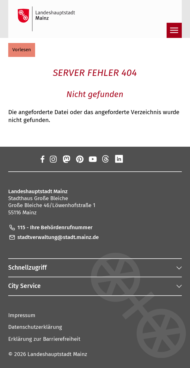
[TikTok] (145, 158)
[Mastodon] (66, 158)
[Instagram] (53, 158)
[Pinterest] (79, 158)
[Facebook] (42, 158)
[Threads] (106, 158)
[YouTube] (92, 158)
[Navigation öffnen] (174, 30)
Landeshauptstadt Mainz (57, 354)
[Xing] (132, 158)
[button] (21, 50)
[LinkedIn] (119, 158)
